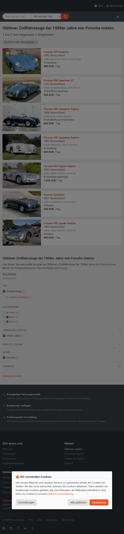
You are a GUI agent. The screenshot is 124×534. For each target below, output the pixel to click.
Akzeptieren (99, 502)
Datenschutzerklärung (60, 493)
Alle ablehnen (78, 502)
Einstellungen (26, 502)
